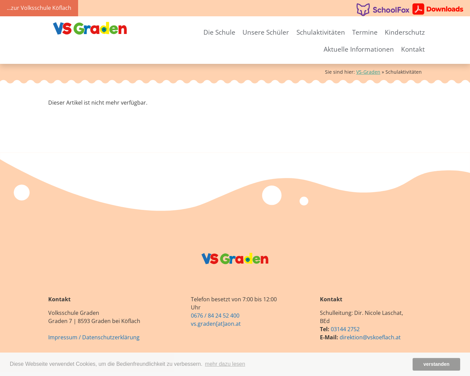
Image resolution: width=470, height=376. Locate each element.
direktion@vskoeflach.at (370, 337)
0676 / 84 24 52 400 (215, 315)
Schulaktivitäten (320, 32)
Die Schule (219, 32)
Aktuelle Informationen (359, 49)
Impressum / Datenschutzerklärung (94, 337)
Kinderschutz (405, 32)
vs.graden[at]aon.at (216, 323)
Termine (365, 32)
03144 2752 (345, 329)
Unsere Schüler (265, 32)
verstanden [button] (436, 364)
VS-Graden (368, 72)
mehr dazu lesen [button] (225, 364)
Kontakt (413, 49)
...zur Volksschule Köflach (39, 8)
